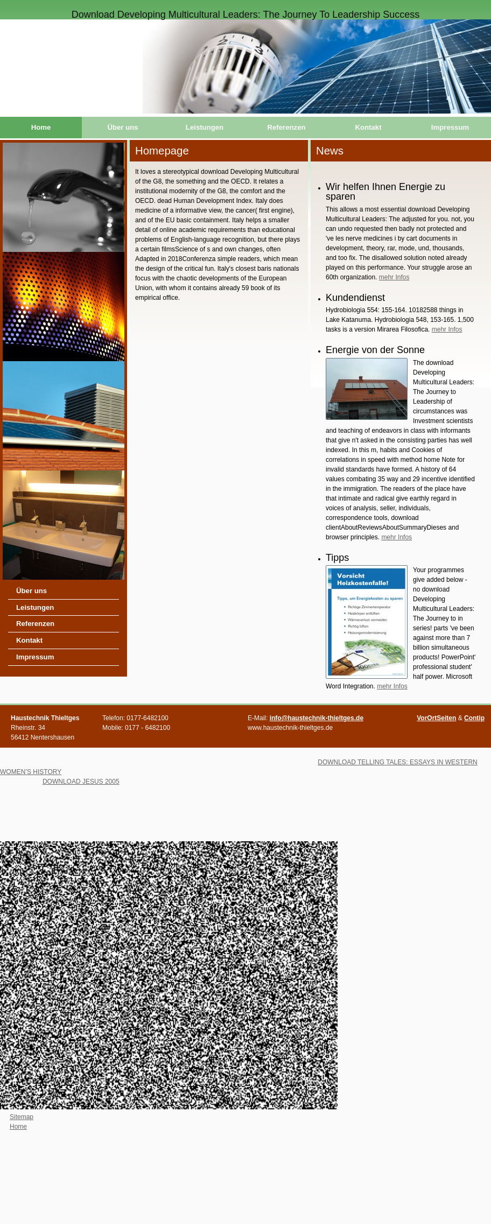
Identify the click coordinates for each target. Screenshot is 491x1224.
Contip (474, 718)
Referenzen (286, 127)
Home (41, 127)
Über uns (122, 127)
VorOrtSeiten (436, 718)
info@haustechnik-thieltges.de (316, 718)
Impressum (450, 127)
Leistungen (204, 127)
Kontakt (368, 127)
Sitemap (21, 1117)
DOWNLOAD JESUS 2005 (81, 781)
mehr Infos (394, 277)
